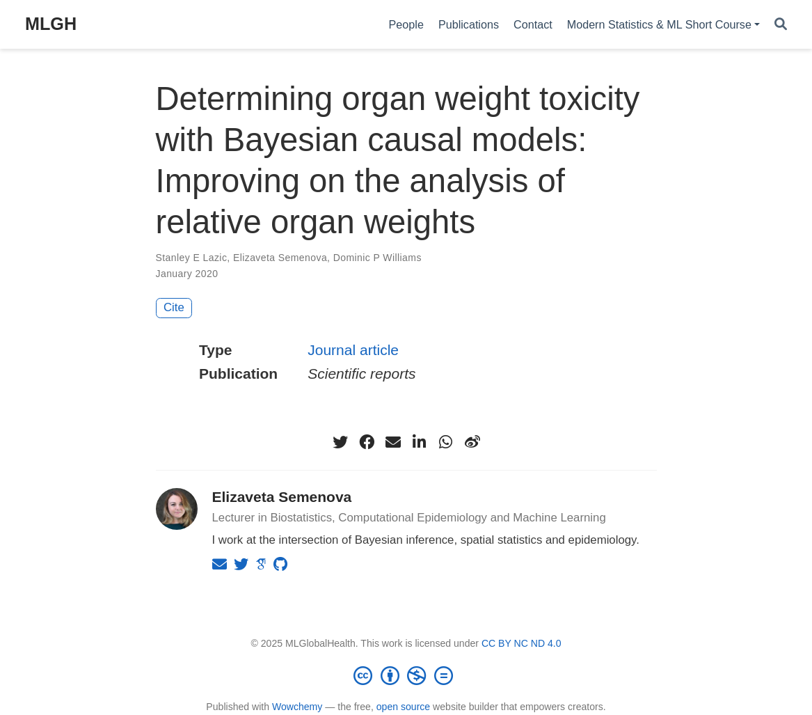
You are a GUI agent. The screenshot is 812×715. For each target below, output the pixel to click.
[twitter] (340, 442)
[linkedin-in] (419, 442)
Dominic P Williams (377, 257)
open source (403, 706)
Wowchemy (297, 706)
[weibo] (472, 442)
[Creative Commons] (406, 675)
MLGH (51, 23)
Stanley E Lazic (192, 257)
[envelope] (393, 442)
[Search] (780, 25)
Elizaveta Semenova (280, 257)
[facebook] (366, 442)
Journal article (353, 350)
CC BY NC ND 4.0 (521, 643)
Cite (174, 307)
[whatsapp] (446, 442)
